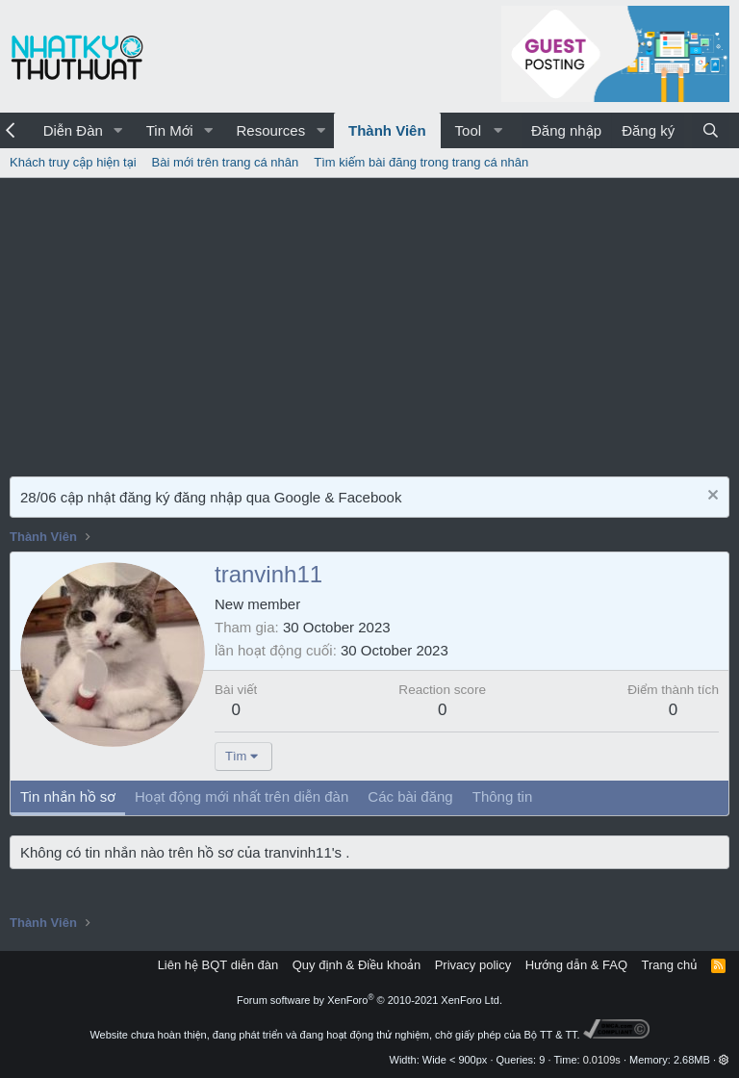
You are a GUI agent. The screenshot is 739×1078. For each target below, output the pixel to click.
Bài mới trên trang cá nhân (225, 162)
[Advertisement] (369, 322)
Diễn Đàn (73, 130)
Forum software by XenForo (369, 1000)
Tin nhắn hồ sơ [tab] (67, 796)
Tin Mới (169, 130)
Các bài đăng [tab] (410, 796)
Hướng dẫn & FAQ (576, 965)
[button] (118, 130)
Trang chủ (670, 965)
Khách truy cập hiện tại (73, 162)
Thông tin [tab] (502, 796)
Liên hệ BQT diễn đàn (218, 965)
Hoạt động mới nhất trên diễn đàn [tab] (241, 796)
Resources (270, 130)
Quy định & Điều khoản (356, 965)
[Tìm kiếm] (710, 130)
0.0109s (602, 1059)
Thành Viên (387, 130)
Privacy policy (473, 965)
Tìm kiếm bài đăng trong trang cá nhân (421, 162)
